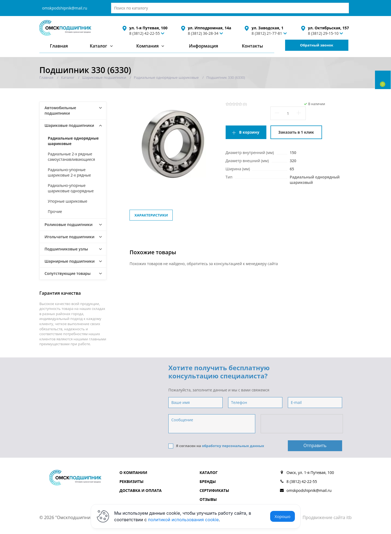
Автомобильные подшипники (60, 110)
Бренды (208, 481)
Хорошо (282, 516)
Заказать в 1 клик (296, 132)
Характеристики (151, 215)
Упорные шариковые (67, 201)
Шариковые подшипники (69, 125)
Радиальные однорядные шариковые (73, 141)
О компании (133, 472)
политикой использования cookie (183, 519)
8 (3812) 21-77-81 (266, 33)
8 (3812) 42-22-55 (144, 33)
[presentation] (302, 424)
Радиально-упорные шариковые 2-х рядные (69, 172)
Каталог (98, 46)
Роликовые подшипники (69, 224)
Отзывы (208, 499)
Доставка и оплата (140, 490)
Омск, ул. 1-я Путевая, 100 (310, 472)
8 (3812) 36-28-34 (203, 33)
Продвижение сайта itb (327, 517)
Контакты (252, 46)
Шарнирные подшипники (70, 261)
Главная (59, 46)
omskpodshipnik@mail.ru (64, 8)
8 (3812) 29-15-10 (323, 33)
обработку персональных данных (233, 445)
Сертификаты (214, 490)
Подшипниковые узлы (66, 249)
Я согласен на (216, 445)
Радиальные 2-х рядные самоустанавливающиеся (71, 156)
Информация (203, 46)
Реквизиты (131, 481)
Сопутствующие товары (68, 273)
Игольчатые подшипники (69, 236)
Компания (147, 46)
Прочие (55, 211)
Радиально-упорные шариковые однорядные (71, 188)
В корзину (249, 132)
